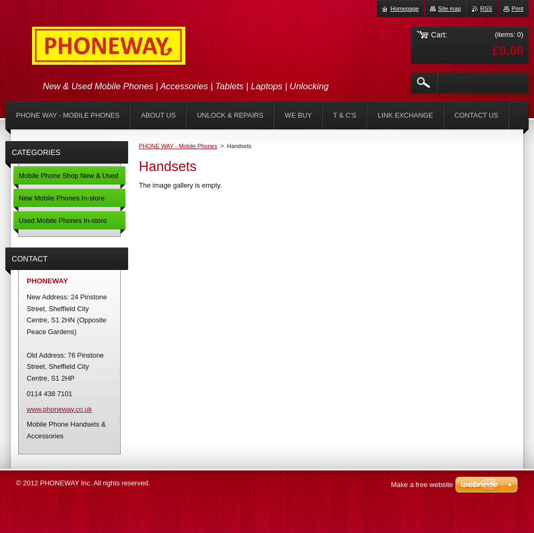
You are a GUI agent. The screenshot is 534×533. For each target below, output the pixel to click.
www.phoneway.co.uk (59, 409)
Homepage (404, 8)
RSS (486, 8)
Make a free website (422, 485)
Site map (449, 8)
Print (517, 8)
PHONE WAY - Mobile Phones (178, 146)
